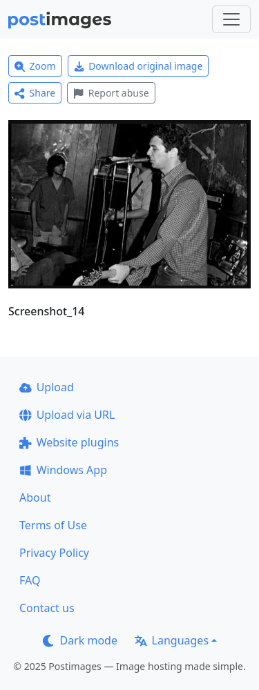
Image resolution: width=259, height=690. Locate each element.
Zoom (35, 65)
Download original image (138, 65)
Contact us (47, 607)
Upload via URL (67, 414)
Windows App (63, 469)
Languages (172, 640)
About (34, 497)
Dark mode (80, 640)
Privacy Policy (54, 552)
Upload (46, 387)
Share (35, 92)
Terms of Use (53, 525)
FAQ (29, 580)
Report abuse (110, 92)
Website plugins (69, 442)
